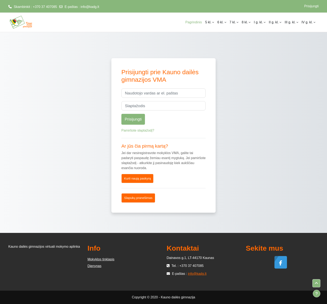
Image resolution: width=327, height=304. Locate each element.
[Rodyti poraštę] (316, 293)
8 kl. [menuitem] (245, 22)
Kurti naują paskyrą (137, 178)
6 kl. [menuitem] (220, 22)
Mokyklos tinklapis (101, 259)
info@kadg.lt (89, 7)
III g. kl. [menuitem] (290, 22)
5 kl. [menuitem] (208, 22)
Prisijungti (311, 6)
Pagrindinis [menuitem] (193, 22)
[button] (316, 283)
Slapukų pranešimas (138, 198)
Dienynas (95, 266)
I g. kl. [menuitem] (258, 22)
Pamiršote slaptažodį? (137, 130)
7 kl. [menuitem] (233, 22)
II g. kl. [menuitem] (274, 22)
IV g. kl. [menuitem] (307, 22)
